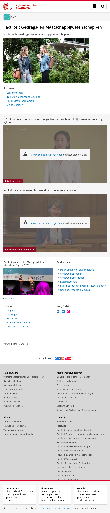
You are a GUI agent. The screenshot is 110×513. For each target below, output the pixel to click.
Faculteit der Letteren (67, 442)
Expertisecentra (68, 281)
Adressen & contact (17, 326)
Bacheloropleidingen (13, 381)
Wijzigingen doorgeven (14, 430)
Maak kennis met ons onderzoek (77, 269)
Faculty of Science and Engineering (73, 463)
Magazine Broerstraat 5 (14, 425)
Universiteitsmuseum (67, 397)
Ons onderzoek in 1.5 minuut (75, 289)
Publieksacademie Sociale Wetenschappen (83, 285)
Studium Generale (65, 405)
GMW (13, 16)
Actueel (9, 298)
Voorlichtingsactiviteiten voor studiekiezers (24, 376)
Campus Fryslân (64, 471)
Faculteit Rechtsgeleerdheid (70, 450)
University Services (66, 475)
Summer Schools (11, 393)
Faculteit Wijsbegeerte (67, 459)
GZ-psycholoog (15, 104)
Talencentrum (63, 385)
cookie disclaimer (63, 508)
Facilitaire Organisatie (67, 479)
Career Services (64, 401)
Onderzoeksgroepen (71, 273)
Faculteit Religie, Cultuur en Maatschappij (77, 438)
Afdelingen (12, 314)
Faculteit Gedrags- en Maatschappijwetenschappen (81, 434)
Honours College (11, 397)
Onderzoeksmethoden (72, 277)
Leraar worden (15, 92)
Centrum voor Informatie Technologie (75, 393)
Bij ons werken (14, 318)
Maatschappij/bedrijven (69, 372)
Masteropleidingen (12, 385)
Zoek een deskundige (67, 381)
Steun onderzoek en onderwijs (18, 434)
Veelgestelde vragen (13, 405)
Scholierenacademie (13, 389)
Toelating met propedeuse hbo (23, 96)
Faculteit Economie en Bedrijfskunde (74, 430)
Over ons (62, 417)
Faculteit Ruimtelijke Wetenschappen (74, 454)
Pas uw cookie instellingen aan (46, 154)
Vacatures (61, 425)
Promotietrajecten (12, 401)
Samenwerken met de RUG (69, 389)
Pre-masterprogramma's (20, 100)
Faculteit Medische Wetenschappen (74, 446)
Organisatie (13, 310)
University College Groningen (71, 467)
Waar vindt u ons (65, 421)
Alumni (7, 417)
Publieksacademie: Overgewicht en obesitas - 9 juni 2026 (24, 263)
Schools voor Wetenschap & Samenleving (76, 410)
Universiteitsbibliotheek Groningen (73, 376)
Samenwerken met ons (19, 322)
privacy (46, 508)
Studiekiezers (10, 372)
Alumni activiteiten (12, 421)
